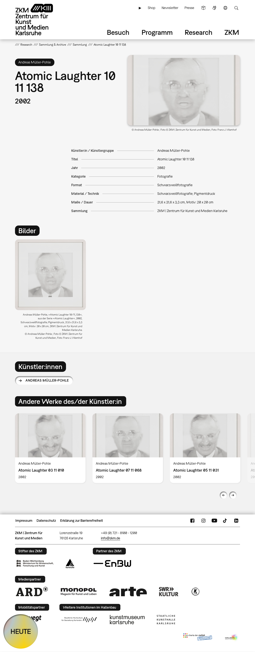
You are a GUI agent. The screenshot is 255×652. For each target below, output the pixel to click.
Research (198, 32)
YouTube (214, 520)
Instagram (203, 520)
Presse (189, 8)
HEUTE (20, 631)
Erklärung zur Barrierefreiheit (81, 520)
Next (233, 495)
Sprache (225, 7)
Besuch (118, 32)
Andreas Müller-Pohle (47, 380)
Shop (151, 8)
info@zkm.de (110, 538)
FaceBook (192, 520)
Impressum (23, 520)
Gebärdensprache (214, 7)
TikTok (225, 520)
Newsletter (170, 8)
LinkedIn (236, 520)
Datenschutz (46, 520)
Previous (223, 495)
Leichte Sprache (203, 7)
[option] (52, 290)
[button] (184, 90)
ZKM (231, 32)
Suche (236, 7)
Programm (157, 32)
